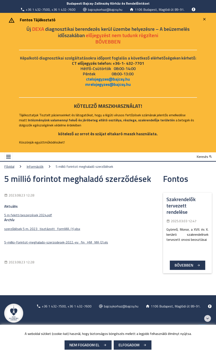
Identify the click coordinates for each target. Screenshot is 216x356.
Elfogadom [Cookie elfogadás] (129, 345)
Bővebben (184, 265)
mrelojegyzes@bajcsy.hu (108, 84)
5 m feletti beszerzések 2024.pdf (28, 215)
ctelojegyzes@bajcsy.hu (108, 79)
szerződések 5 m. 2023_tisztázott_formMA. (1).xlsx (42, 228)
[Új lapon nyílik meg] (48, 9)
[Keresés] (204, 156)
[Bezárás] (205, 19)
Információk (35, 166)
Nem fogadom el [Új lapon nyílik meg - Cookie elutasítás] (84, 345)
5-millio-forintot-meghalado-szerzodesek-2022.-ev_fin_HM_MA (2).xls (56, 242)
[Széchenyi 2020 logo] (207, 318)
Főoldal (9, 166)
